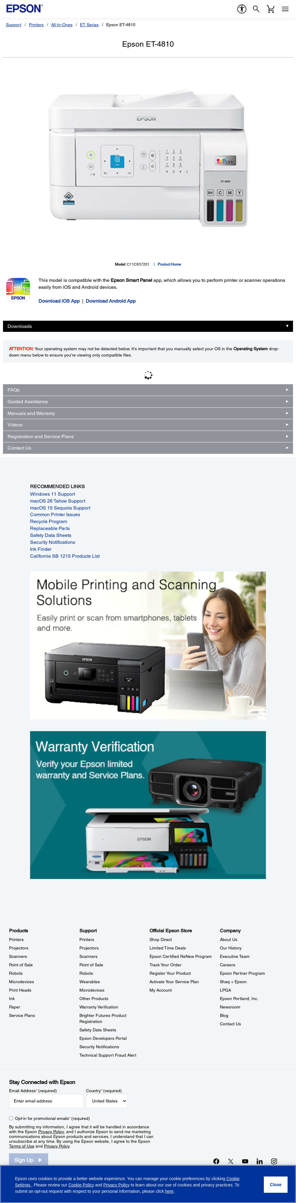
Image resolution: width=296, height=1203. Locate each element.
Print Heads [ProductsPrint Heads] (20, 990)
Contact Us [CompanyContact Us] (230, 1023)
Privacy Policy (51, 1131)
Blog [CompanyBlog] (224, 1015)
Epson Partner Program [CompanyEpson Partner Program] (242, 973)
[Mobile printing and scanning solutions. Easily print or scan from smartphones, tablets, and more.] (148, 645)
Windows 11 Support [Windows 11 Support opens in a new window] (52, 494)
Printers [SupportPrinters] (86, 939)
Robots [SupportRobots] (86, 973)
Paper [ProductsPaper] (14, 1007)
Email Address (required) (33, 1090)
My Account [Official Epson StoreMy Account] (161, 990)
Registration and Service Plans (41, 436)
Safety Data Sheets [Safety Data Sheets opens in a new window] (50, 535)
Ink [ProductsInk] (12, 998)
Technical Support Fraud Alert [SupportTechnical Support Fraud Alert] (107, 1055)
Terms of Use (21, 1146)
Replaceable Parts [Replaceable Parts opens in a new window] (50, 528)
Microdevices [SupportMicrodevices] (91, 990)
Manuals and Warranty (31, 413)
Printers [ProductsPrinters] (16, 939)
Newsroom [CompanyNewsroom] (230, 1007)
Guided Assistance (28, 401)
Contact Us (19, 448)
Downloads (20, 326)
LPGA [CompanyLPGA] (225, 990)
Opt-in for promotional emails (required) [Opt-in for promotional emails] (52, 1118)
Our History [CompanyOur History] (231, 948)
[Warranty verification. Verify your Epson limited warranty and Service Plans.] (148, 804)
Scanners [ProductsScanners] (18, 956)
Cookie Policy (81, 1185)
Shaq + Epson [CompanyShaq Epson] (233, 981)
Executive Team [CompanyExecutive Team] (235, 956)
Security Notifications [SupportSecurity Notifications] (99, 1046)
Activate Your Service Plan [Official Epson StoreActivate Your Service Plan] (174, 981)
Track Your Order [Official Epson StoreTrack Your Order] (165, 964)
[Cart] (271, 9)
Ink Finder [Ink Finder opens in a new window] (40, 549)
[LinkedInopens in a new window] (259, 1161)
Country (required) (104, 1090)
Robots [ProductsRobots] (16, 973)
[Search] (256, 9)
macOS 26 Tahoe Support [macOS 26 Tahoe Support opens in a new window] (57, 501)
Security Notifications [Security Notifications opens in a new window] (52, 542)
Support (13, 24)
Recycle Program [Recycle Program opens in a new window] (48, 521)
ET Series (89, 24)
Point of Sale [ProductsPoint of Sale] (21, 964)
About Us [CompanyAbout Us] (228, 939)
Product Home (169, 264)
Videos (15, 425)
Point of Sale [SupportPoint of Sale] (91, 964)
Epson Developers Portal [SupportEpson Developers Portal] (103, 1038)
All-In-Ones (61, 24)
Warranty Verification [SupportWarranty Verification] (98, 1007)
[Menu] (285, 9)
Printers (36, 24)
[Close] (276, 1185)
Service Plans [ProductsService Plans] (22, 1015)
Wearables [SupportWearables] (89, 981)
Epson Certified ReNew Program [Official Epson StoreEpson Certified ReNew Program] (181, 956)
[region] (148, 1184)
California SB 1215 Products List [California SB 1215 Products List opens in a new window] (65, 556)
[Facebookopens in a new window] (216, 1161)
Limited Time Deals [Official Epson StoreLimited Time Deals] (168, 948)
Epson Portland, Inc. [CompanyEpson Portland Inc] (239, 998)
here (169, 1191)
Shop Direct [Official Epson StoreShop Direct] (161, 939)
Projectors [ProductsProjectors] (18, 948)
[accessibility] (242, 9)
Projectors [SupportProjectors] (89, 948)
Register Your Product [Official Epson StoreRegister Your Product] (170, 973)
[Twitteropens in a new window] (230, 1161)
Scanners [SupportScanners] (88, 956)
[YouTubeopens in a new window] (245, 1161)
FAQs (14, 390)
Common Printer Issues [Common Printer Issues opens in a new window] (55, 514)
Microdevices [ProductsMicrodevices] (21, 981)
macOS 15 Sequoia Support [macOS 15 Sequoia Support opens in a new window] (60, 508)
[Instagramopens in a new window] (274, 1161)
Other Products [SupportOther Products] (93, 998)
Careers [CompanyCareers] (227, 964)
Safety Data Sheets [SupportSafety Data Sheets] (97, 1029)
